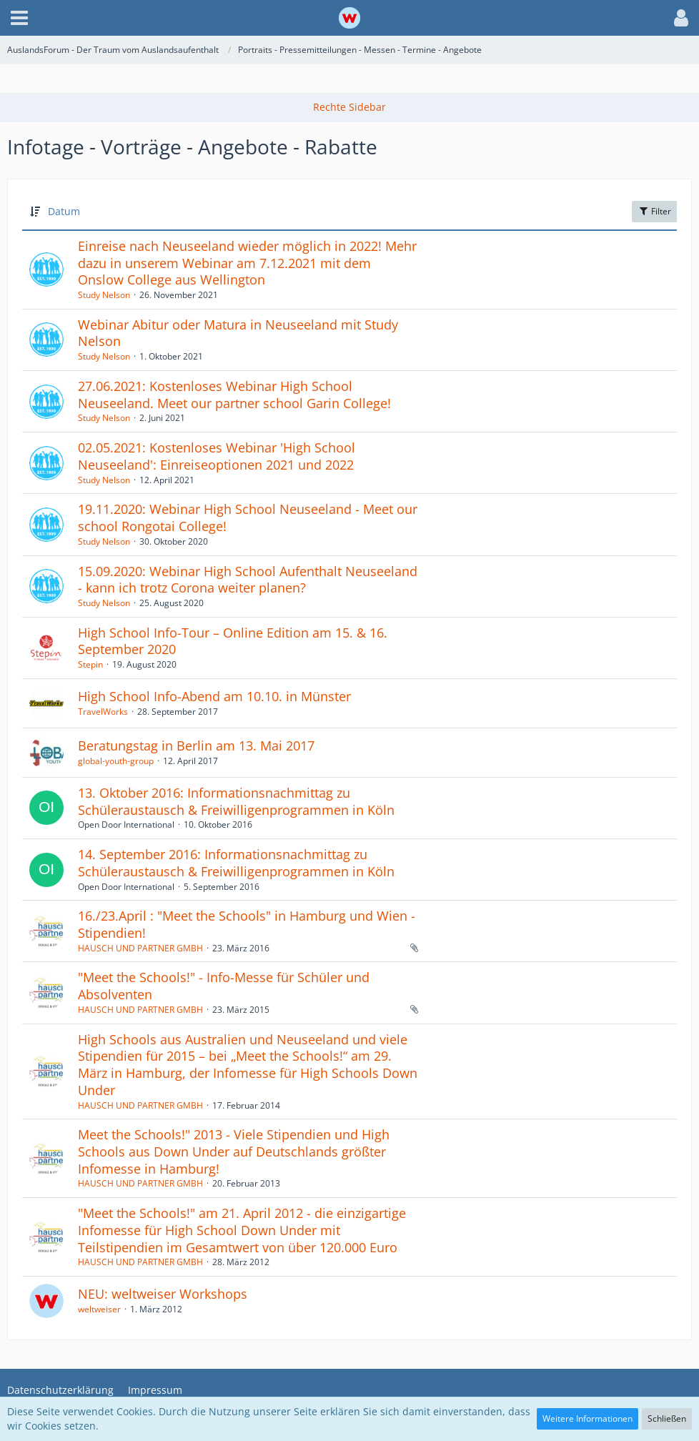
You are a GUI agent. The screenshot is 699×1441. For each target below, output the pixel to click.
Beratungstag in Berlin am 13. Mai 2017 (196, 745)
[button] (19, 17)
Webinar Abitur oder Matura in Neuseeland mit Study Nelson (238, 333)
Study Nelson (104, 295)
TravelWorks (103, 711)
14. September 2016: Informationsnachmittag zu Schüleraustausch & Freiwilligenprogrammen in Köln (236, 863)
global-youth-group (116, 761)
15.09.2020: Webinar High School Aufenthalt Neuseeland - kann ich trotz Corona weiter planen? (247, 580)
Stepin (90, 664)
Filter (654, 211)
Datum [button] (64, 211)
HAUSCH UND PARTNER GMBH (140, 948)
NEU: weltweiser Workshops (162, 1293)
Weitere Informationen (587, 1418)
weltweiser (99, 1309)
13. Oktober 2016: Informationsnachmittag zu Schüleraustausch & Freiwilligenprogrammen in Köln (236, 801)
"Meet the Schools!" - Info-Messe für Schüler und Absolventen (224, 986)
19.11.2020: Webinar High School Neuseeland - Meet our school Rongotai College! (247, 517)
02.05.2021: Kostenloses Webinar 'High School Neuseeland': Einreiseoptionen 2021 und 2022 (216, 456)
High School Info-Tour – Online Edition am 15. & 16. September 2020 (232, 641)
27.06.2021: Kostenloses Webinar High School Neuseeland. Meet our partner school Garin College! (234, 394)
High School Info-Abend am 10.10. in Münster (214, 696)
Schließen (667, 1418)
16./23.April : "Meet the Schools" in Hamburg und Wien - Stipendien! (246, 924)
